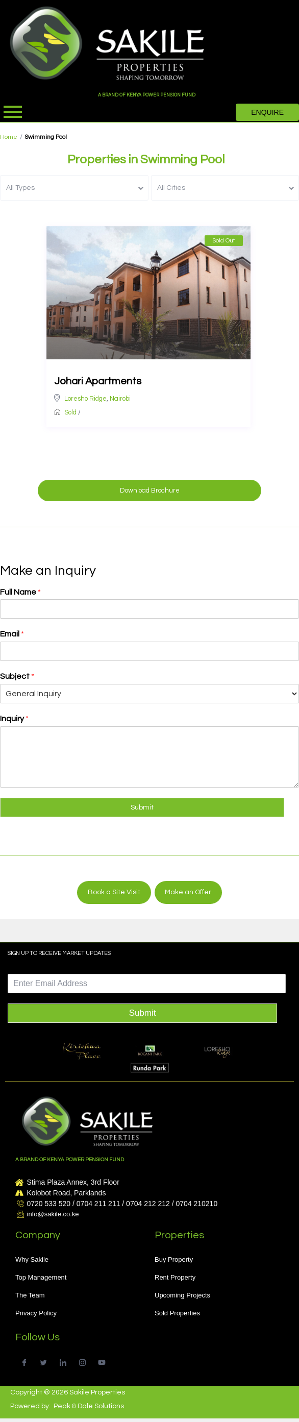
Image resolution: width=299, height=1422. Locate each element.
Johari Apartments (97, 381)
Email (12, 634)
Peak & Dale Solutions (89, 1406)
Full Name (20, 592)
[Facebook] (24, 1361)
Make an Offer (188, 892)
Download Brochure (150, 490)
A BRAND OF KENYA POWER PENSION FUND (146, 95)
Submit (142, 807)
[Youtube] (101, 1361)
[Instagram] (82, 1361)
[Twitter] (43, 1361)
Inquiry (14, 719)
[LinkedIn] (63, 1361)
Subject (17, 676)
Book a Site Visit (114, 892)
